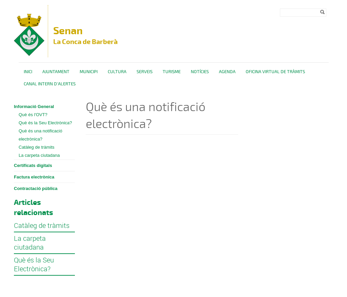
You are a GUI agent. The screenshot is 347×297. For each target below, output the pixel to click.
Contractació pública (36, 188)
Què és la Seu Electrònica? (45, 122)
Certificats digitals (33, 165)
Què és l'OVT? (33, 114)
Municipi (89, 72)
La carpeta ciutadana (39, 155)
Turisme (172, 72)
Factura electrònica (34, 176)
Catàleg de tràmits (37, 147)
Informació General (34, 106)
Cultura (117, 72)
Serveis (144, 72)
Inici (28, 72)
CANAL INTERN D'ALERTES (50, 84)
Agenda (227, 72)
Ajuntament (55, 72)
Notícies (200, 72)
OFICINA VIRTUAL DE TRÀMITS (275, 72)
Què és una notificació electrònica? (40, 135)
